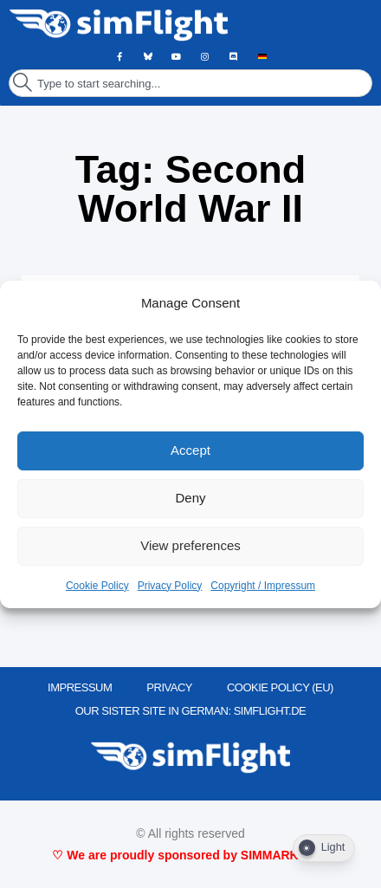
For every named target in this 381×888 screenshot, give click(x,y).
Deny (190, 497)
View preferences (190, 545)
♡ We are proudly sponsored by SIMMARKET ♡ (190, 855)
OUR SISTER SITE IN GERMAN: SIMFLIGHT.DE (191, 710)
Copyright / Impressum (262, 586)
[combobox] (190, 83)
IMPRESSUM (80, 687)
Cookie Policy (97, 586)
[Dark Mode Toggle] (324, 848)
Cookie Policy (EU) (280, 687)
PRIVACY (169, 687)
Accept (190, 450)
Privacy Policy (170, 586)
